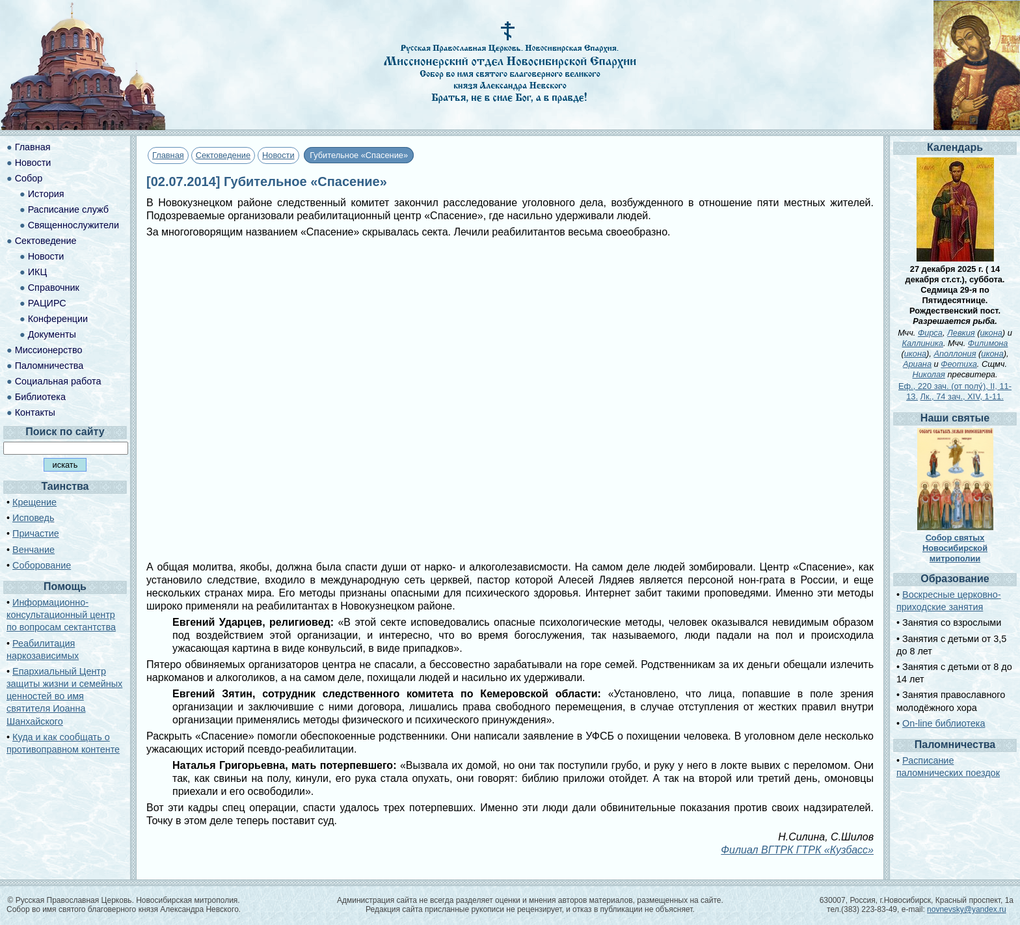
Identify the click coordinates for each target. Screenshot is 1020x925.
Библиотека (40, 397)
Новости (278, 155)
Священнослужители (73, 225)
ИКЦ (37, 272)
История (46, 194)
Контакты (35, 412)
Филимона (988, 343)
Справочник (53, 287)
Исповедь (33, 518)
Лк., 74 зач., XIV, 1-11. (962, 396)
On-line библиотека (943, 723)
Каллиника (922, 343)
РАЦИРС (47, 303)
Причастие (35, 533)
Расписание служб (68, 209)
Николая (929, 374)
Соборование (41, 565)
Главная (168, 155)
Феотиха (959, 364)
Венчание (33, 549)
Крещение (34, 502)
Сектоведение (223, 155)
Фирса (930, 333)
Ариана (917, 364)
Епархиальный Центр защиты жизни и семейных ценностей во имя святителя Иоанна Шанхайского (64, 696)
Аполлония (954, 353)
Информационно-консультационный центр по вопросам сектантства (61, 614)
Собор (29, 178)
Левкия (961, 333)
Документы (52, 334)
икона (991, 333)
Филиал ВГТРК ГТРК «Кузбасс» (797, 849)
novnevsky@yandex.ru (966, 909)
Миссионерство (49, 350)
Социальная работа (58, 381)
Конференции (58, 319)
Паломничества (49, 365)
